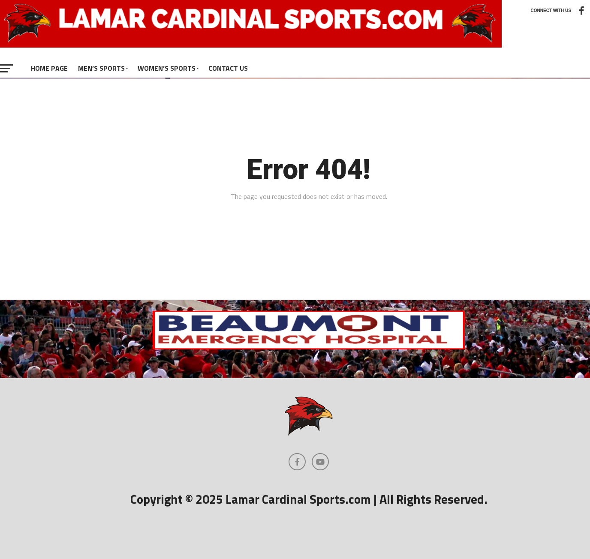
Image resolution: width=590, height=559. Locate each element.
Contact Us (228, 68)
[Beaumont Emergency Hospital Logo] (309, 347)
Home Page (49, 68)
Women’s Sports (167, 68)
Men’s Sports (101, 68)
